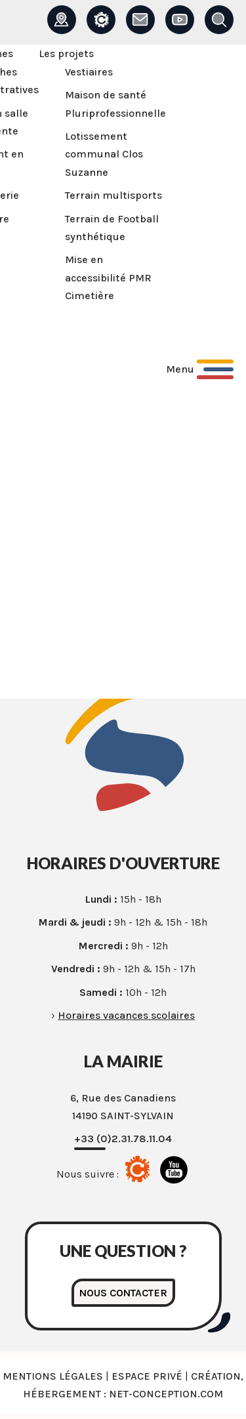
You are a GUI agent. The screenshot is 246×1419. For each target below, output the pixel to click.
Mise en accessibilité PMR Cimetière (108, 277)
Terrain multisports (113, 195)
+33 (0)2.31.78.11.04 (123, 1138)
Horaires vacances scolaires (126, 1015)
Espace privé (147, 1376)
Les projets (66, 53)
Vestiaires (89, 72)
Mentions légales (53, 1376)
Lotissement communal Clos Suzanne (104, 154)
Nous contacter (123, 1292)
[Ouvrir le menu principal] (200, 369)
